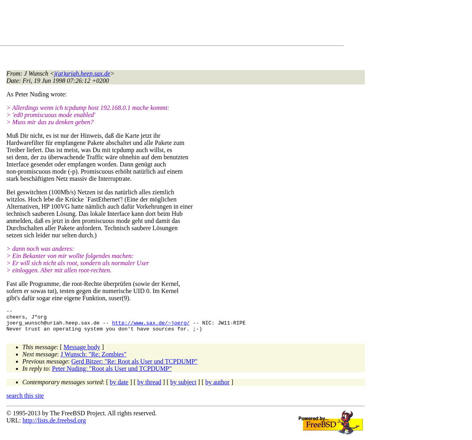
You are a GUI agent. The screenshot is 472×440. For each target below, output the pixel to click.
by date (119, 386)
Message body (82, 351)
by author (217, 386)
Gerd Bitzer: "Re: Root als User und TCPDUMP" (134, 366)
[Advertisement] (151, 24)
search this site (25, 400)
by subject (183, 386)
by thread (149, 386)
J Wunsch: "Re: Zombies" (93, 359)
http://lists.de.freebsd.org (54, 425)
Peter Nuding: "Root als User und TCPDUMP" (112, 373)
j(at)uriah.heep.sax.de (82, 73)
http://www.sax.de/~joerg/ (151, 326)
